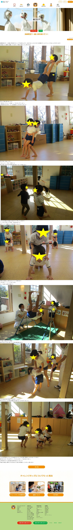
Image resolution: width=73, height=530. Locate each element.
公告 (37, 515)
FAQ (37, 508)
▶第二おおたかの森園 (30, 515)
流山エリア (7, 1)
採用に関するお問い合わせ (40, 523)
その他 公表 (38, 516)
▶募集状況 (46, 511)
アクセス (60, 1)
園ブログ (28, 5)
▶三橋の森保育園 (29, 507)
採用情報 (51, 5)
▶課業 (18, 508)
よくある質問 (58, 5)
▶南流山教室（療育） (30, 519)
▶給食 (18, 509)
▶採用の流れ (47, 508)
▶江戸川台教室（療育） (30, 517)
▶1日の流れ (19, 511)
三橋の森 (4, 2)
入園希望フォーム (39, 509)
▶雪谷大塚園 (29, 508)
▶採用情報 (46, 509)
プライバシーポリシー (39, 517)
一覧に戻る (36, 467)
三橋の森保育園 (70, 39)
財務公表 (37, 513)
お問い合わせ (70, 1)
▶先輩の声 (46, 512)
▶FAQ (46, 513)
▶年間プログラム (20, 512)
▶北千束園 (28, 511)
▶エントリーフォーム (48, 515)
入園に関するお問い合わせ (24, 523)
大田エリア (4, 1)
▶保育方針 (19, 507)
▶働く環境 (46, 507)
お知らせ (64, 1)
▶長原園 (28, 509)
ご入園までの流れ (39, 507)
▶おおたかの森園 (29, 512)
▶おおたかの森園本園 (30, 513)
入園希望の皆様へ (43, 5)
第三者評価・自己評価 (39, 512)
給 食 (7, 2)
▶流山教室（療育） (30, 516)
